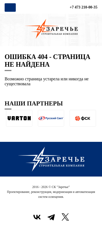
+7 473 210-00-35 (83, 7)
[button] (9, 130)
